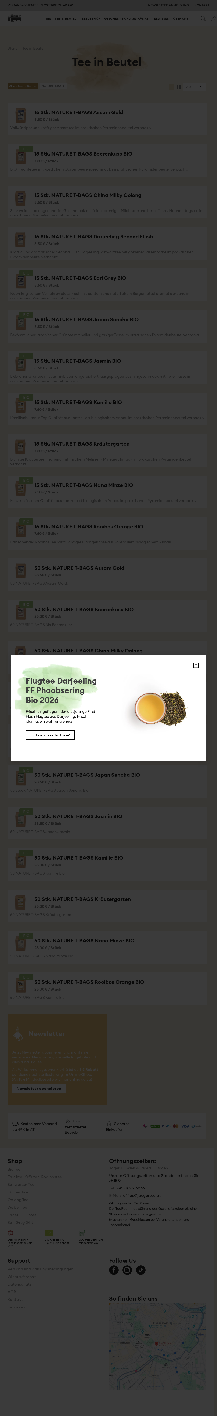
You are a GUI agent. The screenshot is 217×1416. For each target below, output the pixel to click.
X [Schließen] (196, 665)
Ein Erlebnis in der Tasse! (50, 735)
